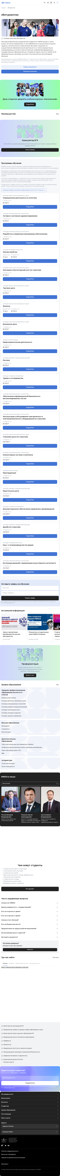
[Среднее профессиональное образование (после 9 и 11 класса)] (30, 703)
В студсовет (30, 889)
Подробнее (30, 104)
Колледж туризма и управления (11, 716)
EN (44, 2)
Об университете (7, 1094)
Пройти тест (30, 675)
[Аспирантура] (30, 763)
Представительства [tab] (22, 963)
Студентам (5, 1106)
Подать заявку (30, 598)
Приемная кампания (30, 71)
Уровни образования (8, 1110)
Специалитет (6, 729)
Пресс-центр (5, 1118)
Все (57, 684)
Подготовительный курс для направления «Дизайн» (18, 744)
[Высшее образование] (30, 727)
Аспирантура (7, 760)
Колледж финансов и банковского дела (14, 701)
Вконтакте (14, 1073)
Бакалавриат (6, 726)
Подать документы (30, 67)
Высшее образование (10, 723)
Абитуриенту (4, 1164)
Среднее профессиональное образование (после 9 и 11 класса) (13, 693)
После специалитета (8, 766)
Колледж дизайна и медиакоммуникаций (14, 707)
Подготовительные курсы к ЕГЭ (11, 750)
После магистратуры (8, 763)
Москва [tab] (5, 963)
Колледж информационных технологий (14, 704)
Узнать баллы (30, 149)
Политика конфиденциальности (9, 1151)
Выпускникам (5, 1098)
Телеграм (23, 1073)
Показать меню (58, 2)
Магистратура (6, 732)
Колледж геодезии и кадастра (11, 713)
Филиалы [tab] (11, 963)
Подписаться (30, 1083)
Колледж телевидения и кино (11, 710)
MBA (3, 753)
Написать (30, 949)
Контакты (56, 957)
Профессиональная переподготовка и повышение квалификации (22, 747)
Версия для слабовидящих (8, 1154)
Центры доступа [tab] (34, 963)
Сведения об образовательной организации (13, 1157)
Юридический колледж (9, 698)
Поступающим (6, 1114)
